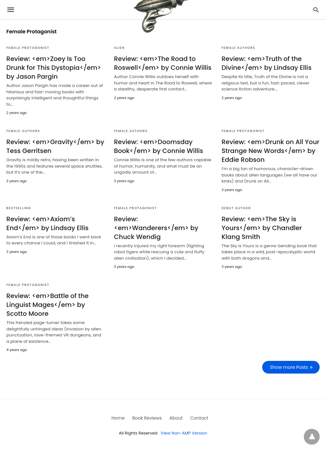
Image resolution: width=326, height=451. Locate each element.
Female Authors (238, 47)
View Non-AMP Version (184, 433)
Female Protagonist (27, 47)
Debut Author (236, 208)
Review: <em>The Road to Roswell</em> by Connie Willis (162, 63)
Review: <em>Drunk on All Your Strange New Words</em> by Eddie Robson (270, 150)
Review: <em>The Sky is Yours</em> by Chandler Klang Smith (262, 228)
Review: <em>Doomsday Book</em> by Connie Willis (158, 146)
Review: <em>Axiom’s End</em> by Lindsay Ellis (47, 223)
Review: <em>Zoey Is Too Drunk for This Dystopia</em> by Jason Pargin (53, 67)
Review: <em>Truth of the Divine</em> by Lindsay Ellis (266, 63)
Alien (119, 47)
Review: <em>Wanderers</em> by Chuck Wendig (156, 228)
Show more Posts (289, 367)
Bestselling (18, 208)
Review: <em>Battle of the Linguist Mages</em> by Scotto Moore (47, 304)
